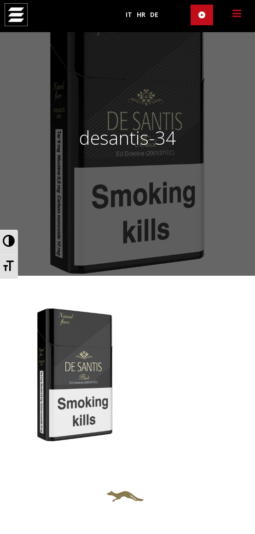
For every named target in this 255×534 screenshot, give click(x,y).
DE (154, 14)
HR (141, 14)
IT (129, 14)
